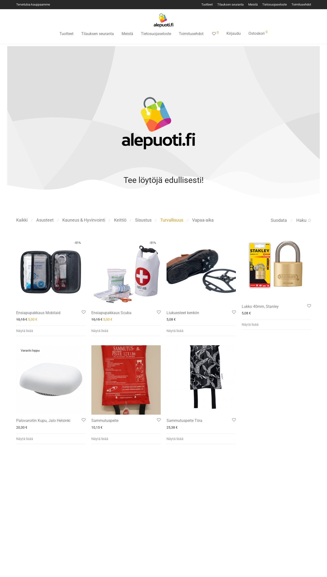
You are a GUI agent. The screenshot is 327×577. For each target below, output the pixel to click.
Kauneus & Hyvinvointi (83, 220)
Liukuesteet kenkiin (183, 312)
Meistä (253, 4)
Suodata (279, 220)
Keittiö (120, 220)
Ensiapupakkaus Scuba (111, 312)
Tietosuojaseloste (274, 4)
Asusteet (45, 220)
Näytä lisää (24, 331)
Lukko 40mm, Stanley (260, 306)
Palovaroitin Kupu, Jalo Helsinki (43, 420)
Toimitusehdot (301, 4)
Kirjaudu (233, 33)
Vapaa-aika (203, 220)
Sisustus (143, 220)
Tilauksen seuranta (230, 4)
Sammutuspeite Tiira (184, 420)
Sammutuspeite (104, 420)
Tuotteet (207, 4)
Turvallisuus (171, 220)
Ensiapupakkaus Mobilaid (38, 312)
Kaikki (22, 220)
